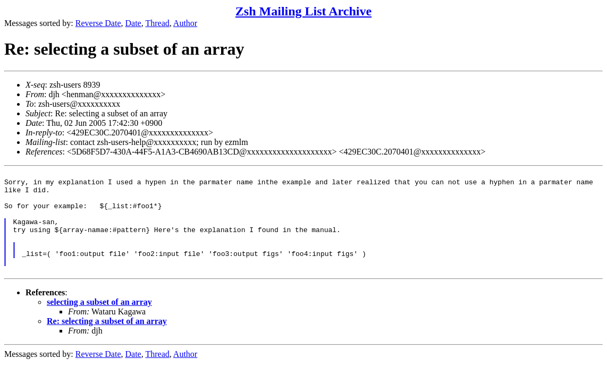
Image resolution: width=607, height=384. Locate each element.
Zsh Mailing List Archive (303, 11)
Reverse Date (98, 23)
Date (133, 23)
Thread (157, 23)
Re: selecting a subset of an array (107, 341)
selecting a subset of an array (99, 322)
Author (185, 23)
